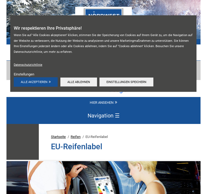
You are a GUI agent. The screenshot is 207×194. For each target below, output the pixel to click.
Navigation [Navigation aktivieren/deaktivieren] (104, 116)
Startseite (58, 137)
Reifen (76, 137)
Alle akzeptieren (34, 82)
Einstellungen (24, 74)
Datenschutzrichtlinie (28, 65)
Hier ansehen (101, 103)
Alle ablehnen (78, 82)
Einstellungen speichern (126, 82)
